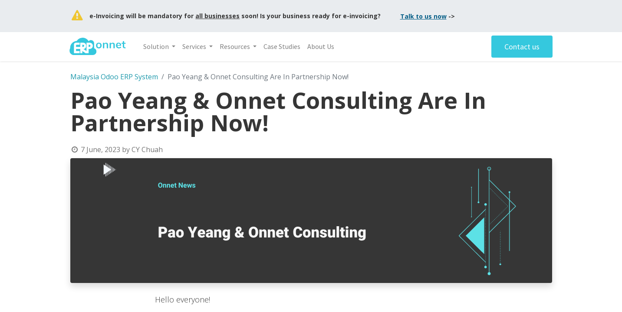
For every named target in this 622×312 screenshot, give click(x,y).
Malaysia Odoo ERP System (114, 76)
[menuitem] (283, 46)
